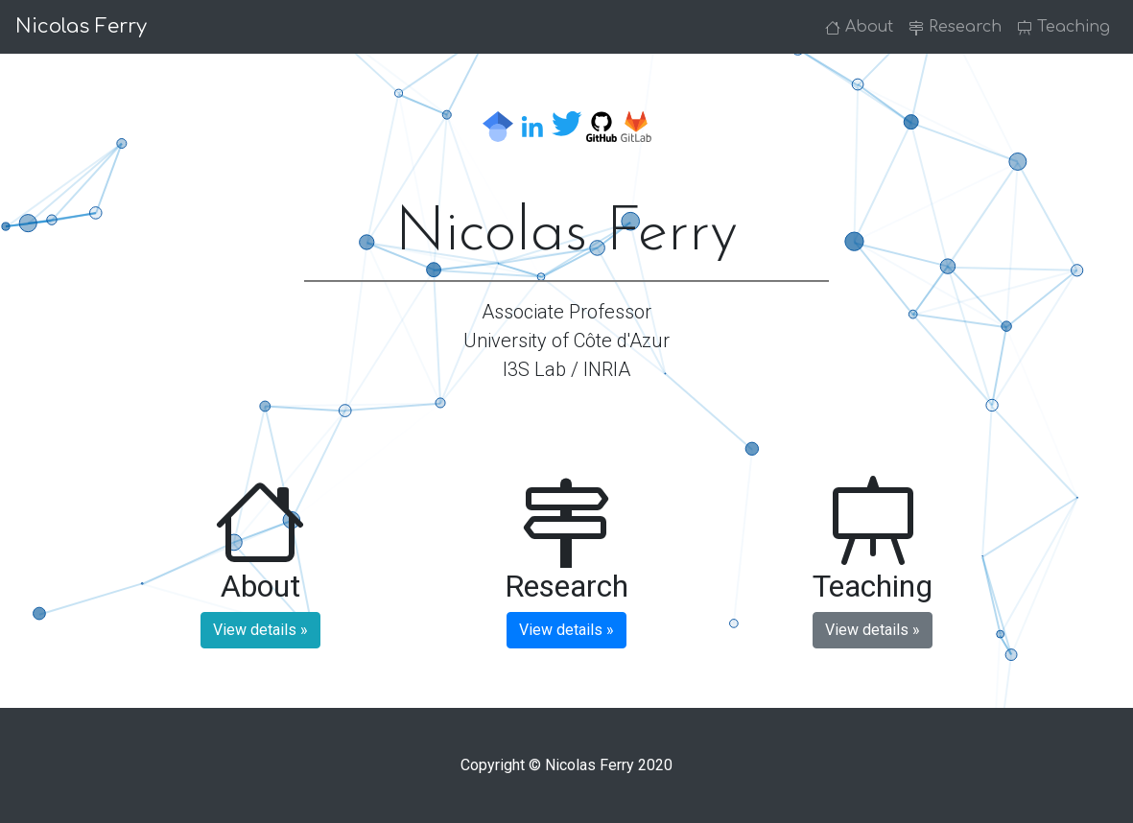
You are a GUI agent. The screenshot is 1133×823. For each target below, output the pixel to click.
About (859, 26)
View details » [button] (260, 630)
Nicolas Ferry (81, 26)
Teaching (1063, 26)
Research (955, 26)
